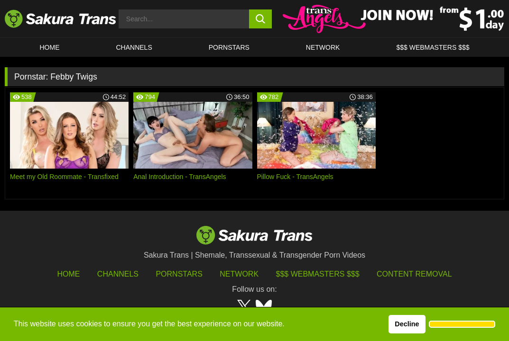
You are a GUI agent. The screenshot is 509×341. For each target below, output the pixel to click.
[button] (462, 324)
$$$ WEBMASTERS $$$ (432, 47)
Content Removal (414, 274)
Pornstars (179, 274)
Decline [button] (407, 324)
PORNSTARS (229, 47)
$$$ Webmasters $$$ (318, 274)
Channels (118, 274)
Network (323, 47)
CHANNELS (134, 47)
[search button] (260, 18)
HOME (50, 47)
